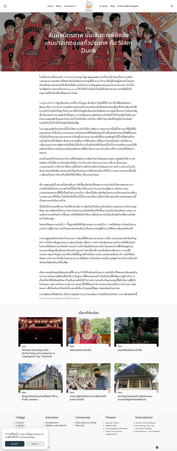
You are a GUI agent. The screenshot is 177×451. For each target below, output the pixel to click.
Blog (113, 6)
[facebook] (157, 447)
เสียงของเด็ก (80, 425)
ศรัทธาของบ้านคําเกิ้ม (80, 350)
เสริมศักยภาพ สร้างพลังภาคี (56, 425)
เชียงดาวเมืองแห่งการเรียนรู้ (85, 423)
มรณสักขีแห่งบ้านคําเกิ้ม (130, 350)
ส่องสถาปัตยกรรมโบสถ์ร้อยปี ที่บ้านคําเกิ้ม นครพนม (40, 397)
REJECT (35, 444)
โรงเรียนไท (20, 423)
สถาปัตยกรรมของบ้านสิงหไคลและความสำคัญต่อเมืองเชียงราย (135, 397)
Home (50, 6)
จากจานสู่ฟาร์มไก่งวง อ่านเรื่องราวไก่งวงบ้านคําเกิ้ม (88, 397)
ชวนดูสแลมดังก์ (46, 102)
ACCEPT (14, 444)
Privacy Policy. (28, 437)
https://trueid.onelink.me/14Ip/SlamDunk (59, 298)
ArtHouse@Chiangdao (127, 6)
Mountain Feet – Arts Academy (147, 431)
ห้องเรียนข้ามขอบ (52, 423)
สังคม (89, 28)
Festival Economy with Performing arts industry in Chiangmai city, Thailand (38, 353)
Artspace (104, 6)
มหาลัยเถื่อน (20, 425)
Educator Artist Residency (145, 423)
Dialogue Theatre (112, 423)
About (59, 6)
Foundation (69, 6)
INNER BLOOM (110, 425)
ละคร (24, 346)
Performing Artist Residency (116, 428)
